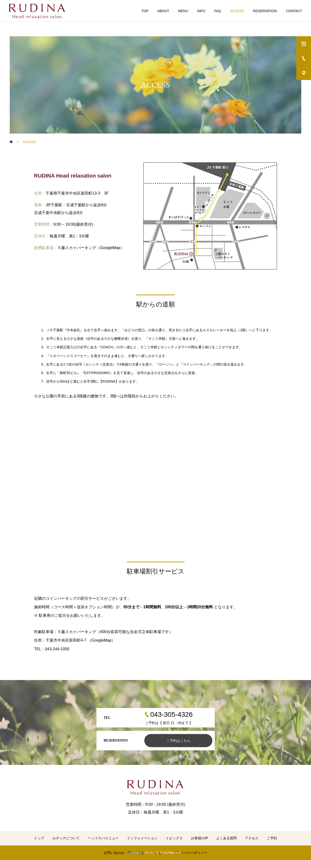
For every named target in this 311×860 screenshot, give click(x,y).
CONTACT (294, 11)
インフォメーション (142, 838)
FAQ (217, 11)
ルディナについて (66, 838)
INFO (201, 11)
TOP (144, 11)
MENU (183, 11)
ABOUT (163, 11)
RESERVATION (265, 11)
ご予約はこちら (178, 741)
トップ (39, 838)
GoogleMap (110, 248)
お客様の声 (199, 838)
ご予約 (272, 838)
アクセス (252, 838)
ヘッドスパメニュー (103, 838)
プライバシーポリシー (190, 853)
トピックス (174, 838)
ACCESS (237, 11)
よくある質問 (226, 838)
